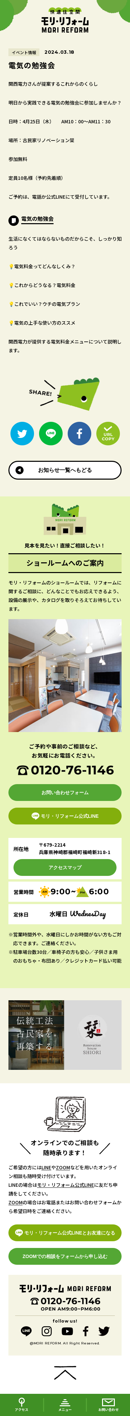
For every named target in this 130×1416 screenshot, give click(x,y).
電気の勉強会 (37, 218)
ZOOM (63, 1167)
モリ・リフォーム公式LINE (65, 1184)
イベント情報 (24, 52)
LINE (46, 1167)
